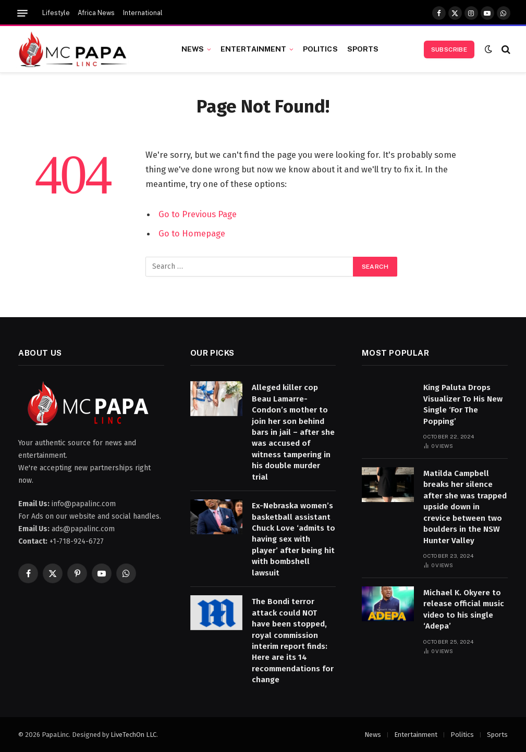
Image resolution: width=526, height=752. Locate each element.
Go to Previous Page (197, 214)
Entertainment (254, 49)
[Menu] (22, 13)
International (143, 13)
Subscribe (449, 49)
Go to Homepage (191, 233)
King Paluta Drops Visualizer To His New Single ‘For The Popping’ (463, 404)
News (192, 49)
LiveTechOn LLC (133, 734)
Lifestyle (56, 13)
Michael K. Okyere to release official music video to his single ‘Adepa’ (463, 609)
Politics (320, 49)
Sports (363, 49)
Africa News (96, 13)
